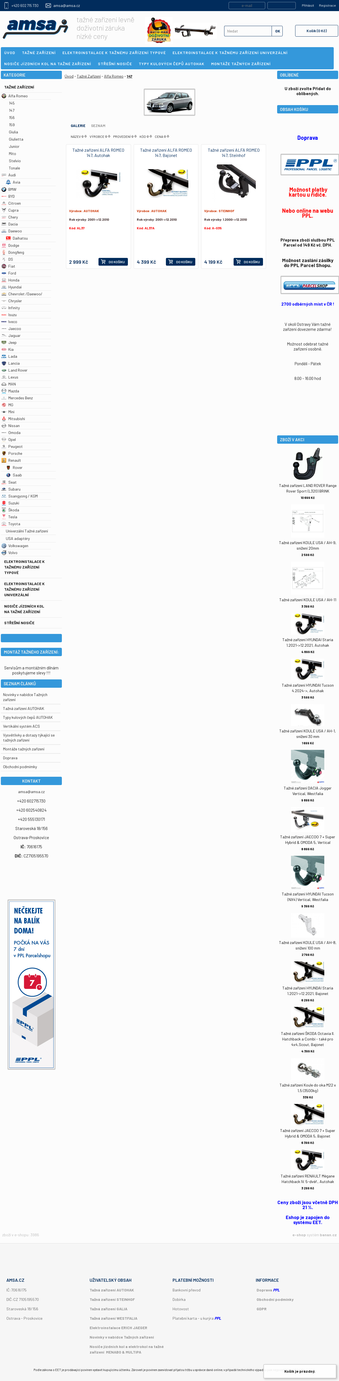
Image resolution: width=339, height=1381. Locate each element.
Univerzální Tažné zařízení (27, 531)
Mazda (10, 391)
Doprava (10, 757)
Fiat (8, 266)
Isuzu (9, 314)
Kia (7, 349)
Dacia (9, 224)
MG (7, 404)
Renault (11, 460)
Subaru (11, 489)
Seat (9, 482)
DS (7, 259)
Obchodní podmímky (20, 766)
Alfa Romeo (14, 95)
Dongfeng (12, 252)
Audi (8, 174)
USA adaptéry (18, 538)
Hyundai (11, 287)
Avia (13, 182)
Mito (12, 153)
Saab (14, 475)
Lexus (9, 377)
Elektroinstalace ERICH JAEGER (118, 1327)
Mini (7, 411)
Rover (14, 467)
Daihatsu (17, 238)
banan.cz (328, 1234)
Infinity (10, 307)
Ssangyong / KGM (19, 496)
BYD (8, 196)
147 (11, 110)
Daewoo (11, 231)
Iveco (9, 321)
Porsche (11, 453)
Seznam (98, 125)
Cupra (10, 210)
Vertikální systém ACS (21, 726)
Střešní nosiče (19, 622)
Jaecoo (11, 328)
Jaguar (11, 335)
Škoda (10, 509)
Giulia (13, 132)
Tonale (14, 168)
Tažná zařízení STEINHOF (112, 1299)
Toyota (10, 523)
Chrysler (11, 300)
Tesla (9, 516)
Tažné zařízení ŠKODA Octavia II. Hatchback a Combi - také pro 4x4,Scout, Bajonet (307, 1039)
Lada (9, 356)
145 (12, 103)
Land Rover (14, 370)
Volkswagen (14, 545)
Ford (8, 273)
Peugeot (12, 446)
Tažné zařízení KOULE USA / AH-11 (307, 599)
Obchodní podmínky (275, 1299)
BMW (8, 189)
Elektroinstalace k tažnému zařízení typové (24, 567)
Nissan (10, 425)
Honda (10, 280)
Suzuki (10, 503)
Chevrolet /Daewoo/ (21, 293)
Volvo (9, 552)
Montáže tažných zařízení (23, 749)
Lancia (10, 363)
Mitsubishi (13, 418)
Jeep (9, 342)
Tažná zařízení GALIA (108, 1308)
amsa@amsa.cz (66, 5)
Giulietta (16, 139)
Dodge (10, 245)
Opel (8, 439)
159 (12, 124)
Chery (9, 217)
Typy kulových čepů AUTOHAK (28, 717)
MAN (8, 384)
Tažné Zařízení (19, 87)
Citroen (11, 203)
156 (12, 117)
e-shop (299, 1234)
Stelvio (15, 160)
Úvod (69, 76)
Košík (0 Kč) (317, 30)
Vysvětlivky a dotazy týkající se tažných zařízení (29, 737)
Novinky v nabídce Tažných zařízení (122, 1337)
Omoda (11, 432)
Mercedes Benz (17, 397)
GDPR (262, 1308)
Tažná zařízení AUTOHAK (23, 708)
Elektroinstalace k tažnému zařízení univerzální (24, 589)
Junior (14, 146)
